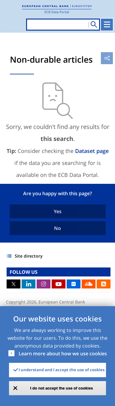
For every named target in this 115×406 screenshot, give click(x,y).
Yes (58, 211)
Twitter (13, 283)
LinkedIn (28, 283)
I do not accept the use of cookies (61, 388)
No (57, 228)
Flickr (73, 283)
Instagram (43, 283)
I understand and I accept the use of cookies (61, 369)
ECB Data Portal (56, 12)
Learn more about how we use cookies (63, 353)
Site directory (29, 256)
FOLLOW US (24, 272)
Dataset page (92, 150)
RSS (103, 283)
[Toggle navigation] (107, 25)
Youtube (58, 283)
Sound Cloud (88, 283)
